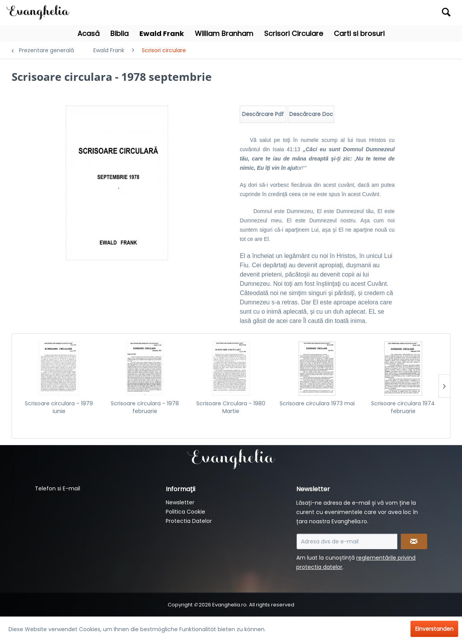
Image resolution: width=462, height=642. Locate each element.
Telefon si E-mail (57, 488)
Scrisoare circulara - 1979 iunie (59, 407)
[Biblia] (119, 33)
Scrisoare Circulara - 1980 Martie (230, 407)
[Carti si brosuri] (359, 33)
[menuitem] (398, 12)
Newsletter (180, 502)
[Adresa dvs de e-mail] (347, 541)
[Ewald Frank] (161, 33)
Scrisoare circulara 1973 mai (317, 403)
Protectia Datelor (189, 521)
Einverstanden (434, 629)
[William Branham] (224, 33)
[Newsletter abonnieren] (414, 541)
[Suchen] (446, 12)
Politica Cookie (185, 512)
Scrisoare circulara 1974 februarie (403, 407)
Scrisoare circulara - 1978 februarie (145, 407)
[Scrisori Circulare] (293, 33)
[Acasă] (88, 33)
